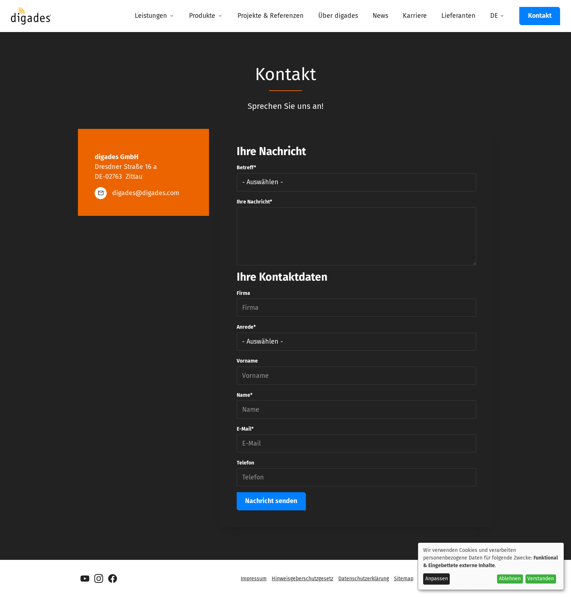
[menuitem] (154, 16)
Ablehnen (510, 579)
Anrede (245, 327)
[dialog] (491, 566)
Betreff (245, 168)
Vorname (247, 361)
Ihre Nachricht (253, 202)
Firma (243, 293)
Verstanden (540, 579)
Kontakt (540, 16)
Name (243, 395)
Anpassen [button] (436, 579)
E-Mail (244, 429)
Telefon (245, 463)
